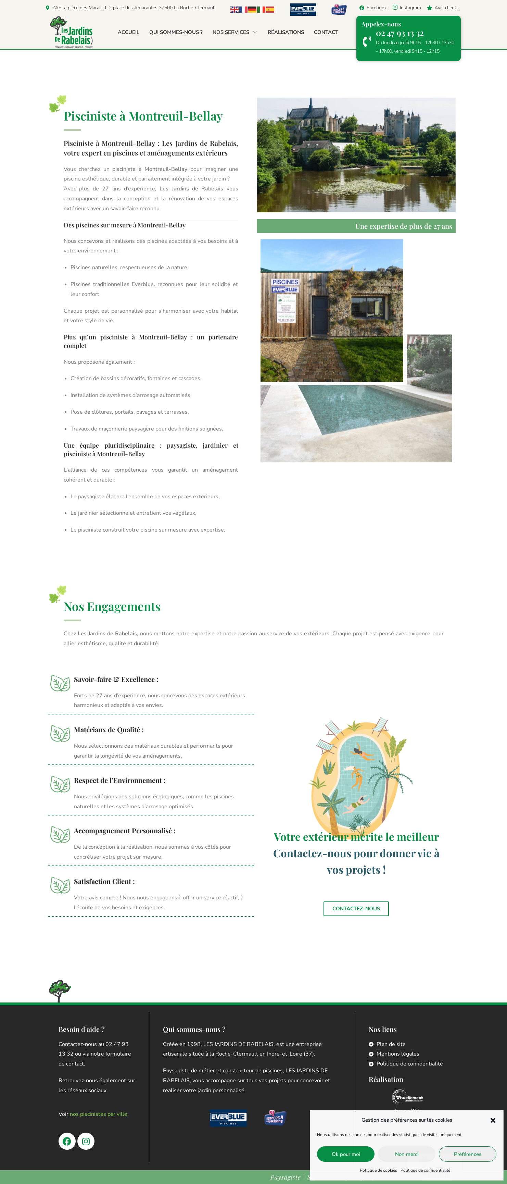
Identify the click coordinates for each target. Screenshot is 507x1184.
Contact (326, 32)
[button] (493, 1120)
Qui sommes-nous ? (176, 32)
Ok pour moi (346, 1154)
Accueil (128, 32)
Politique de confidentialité (425, 1170)
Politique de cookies (378, 1170)
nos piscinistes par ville (98, 1114)
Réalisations (286, 32)
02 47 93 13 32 (400, 32)
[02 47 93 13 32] (367, 41)
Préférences (467, 1154)
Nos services (235, 32)
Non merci (407, 1154)
